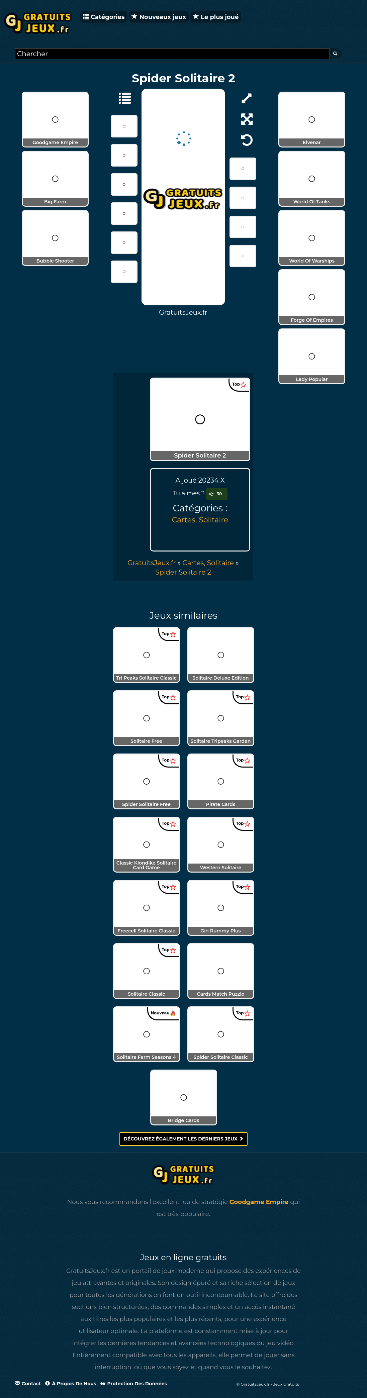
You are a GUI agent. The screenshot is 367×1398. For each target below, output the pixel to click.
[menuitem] (183, 572)
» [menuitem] (154, 563)
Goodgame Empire (259, 1202)
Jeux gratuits (286, 1384)
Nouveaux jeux (158, 17)
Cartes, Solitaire (200, 519)
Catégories (103, 17)
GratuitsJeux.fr (151, 563)
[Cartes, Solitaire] (121, 98)
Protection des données (134, 1384)
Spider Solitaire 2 (183, 572)
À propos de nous (70, 1384)
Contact (28, 1384)
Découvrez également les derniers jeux (183, 1139)
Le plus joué (216, 17)
